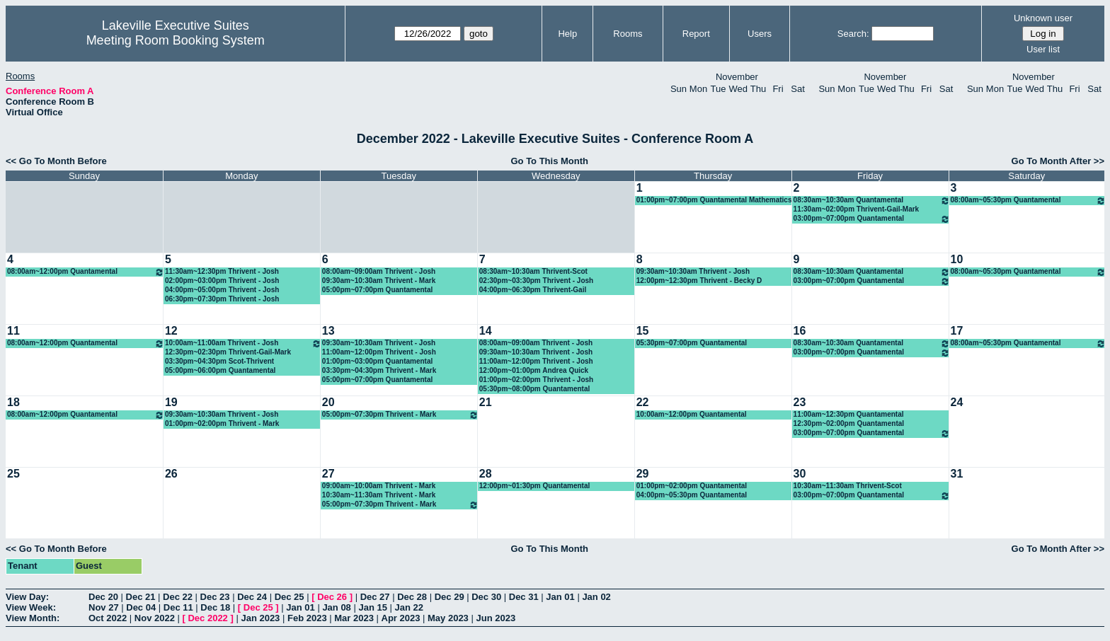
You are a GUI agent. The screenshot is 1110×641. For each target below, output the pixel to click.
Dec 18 (215, 607)
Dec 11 (178, 607)
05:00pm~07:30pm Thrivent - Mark (400, 415)
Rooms (627, 33)
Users (760, 33)
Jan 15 (372, 607)
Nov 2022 (155, 618)
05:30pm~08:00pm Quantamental (534, 389)
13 (328, 331)
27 (328, 474)
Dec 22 (178, 596)
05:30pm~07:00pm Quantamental (691, 343)
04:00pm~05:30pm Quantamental (691, 495)
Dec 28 (412, 596)
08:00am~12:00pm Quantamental (85, 272)
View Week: (31, 607)
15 (642, 331)
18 (13, 402)
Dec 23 (215, 596)
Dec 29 (449, 596)
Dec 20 (103, 596)
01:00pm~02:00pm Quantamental (691, 486)
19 (171, 402)
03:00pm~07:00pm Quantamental (872, 219)
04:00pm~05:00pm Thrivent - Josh (222, 290)
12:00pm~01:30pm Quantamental (534, 486)
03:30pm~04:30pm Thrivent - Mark (379, 370)
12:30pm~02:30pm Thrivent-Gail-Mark (228, 352)
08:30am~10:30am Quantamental (872, 200)
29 (642, 474)
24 (957, 402)
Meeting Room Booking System (175, 40)
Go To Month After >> (1058, 161)
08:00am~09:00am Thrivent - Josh (378, 271)
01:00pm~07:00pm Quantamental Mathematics (714, 200)
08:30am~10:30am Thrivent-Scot (533, 271)
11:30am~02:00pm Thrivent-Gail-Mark (857, 209)
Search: (853, 33)
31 (957, 474)
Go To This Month (549, 161)
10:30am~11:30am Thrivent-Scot (848, 486)
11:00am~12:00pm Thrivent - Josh (379, 352)
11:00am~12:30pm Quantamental (849, 414)
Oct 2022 (107, 618)
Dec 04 (141, 607)
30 (800, 474)
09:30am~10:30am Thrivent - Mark (378, 280)
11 (13, 331)
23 (800, 402)
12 (171, 331)
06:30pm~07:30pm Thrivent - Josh (222, 299)
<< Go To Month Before (56, 161)
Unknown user (1043, 18)
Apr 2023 (401, 618)
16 (800, 331)
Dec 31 (524, 596)
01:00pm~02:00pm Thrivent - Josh (536, 379)
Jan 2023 (260, 618)
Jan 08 (336, 607)
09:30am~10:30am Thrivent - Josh (693, 271)
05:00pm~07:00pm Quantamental (377, 290)
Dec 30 (486, 596)
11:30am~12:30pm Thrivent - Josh (222, 271)
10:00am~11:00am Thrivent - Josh (243, 343)
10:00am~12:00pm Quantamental (691, 414)
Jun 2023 (495, 618)
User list (1043, 49)
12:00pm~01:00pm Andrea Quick (533, 370)
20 (328, 402)
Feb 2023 (307, 618)
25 (13, 474)
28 (485, 474)
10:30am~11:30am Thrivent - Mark (378, 495)
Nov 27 (103, 607)
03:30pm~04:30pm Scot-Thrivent (219, 361)
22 (642, 402)
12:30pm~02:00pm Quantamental (849, 423)
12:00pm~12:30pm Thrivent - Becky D (699, 280)
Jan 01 (560, 596)
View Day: (27, 596)
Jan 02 (596, 596)
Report (696, 33)
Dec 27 (375, 596)
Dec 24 (252, 596)
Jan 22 (409, 607)
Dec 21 (141, 596)
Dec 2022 (207, 618)
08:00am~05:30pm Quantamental (1028, 200)
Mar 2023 (354, 618)
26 (171, 474)
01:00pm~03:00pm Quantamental (377, 361)
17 (957, 331)
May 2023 (448, 618)
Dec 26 (332, 596)
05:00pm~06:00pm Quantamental (220, 370)
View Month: (32, 618)
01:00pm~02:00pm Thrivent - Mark (222, 423)
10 (957, 259)
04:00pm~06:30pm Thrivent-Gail (532, 290)
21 (485, 402)
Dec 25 (289, 596)
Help (567, 33)
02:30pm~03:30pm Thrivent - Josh (536, 280)
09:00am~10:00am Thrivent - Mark (378, 486)
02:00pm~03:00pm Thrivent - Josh (222, 280)
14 (485, 331)
